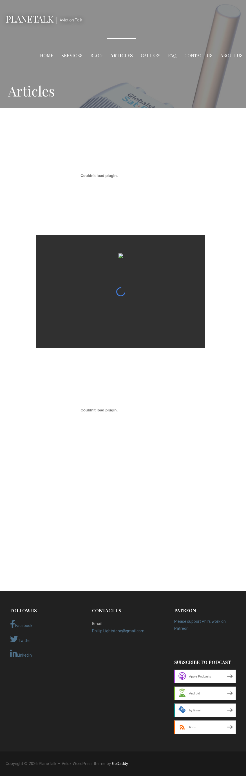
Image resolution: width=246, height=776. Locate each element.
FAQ (172, 55)
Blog (96, 55)
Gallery (150, 55)
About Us (231, 55)
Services (71, 55)
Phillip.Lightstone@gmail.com (118, 631)
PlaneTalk (29, 19)
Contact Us (198, 55)
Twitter (20, 639)
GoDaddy (120, 763)
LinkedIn (21, 654)
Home (46, 55)
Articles (121, 55)
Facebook (21, 624)
